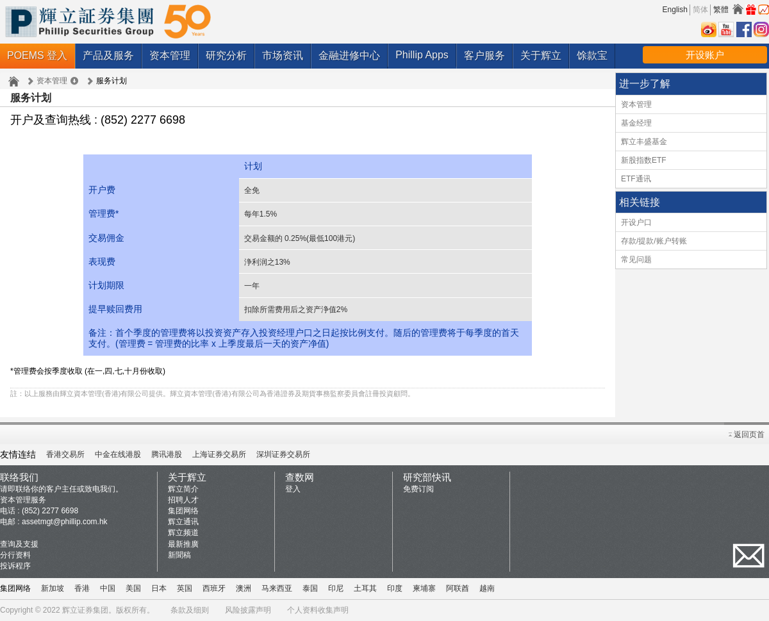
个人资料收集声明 (318, 610)
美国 (133, 588)
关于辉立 (540, 55)
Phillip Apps (422, 54)
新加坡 (52, 588)
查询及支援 (19, 544)
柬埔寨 (424, 588)
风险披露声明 (248, 610)
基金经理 (636, 123)
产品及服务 (108, 55)
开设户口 (636, 222)
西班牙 (214, 588)
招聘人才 (183, 499)
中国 (107, 588)
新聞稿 (179, 555)
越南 (487, 588)
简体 (700, 9)
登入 (293, 488)
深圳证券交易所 (283, 454)
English (675, 9)
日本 (159, 588)
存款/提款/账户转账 (654, 240)
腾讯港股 (166, 454)
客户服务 (484, 55)
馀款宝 (592, 55)
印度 (394, 588)
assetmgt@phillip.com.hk (65, 521)
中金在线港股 (118, 454)
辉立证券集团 (85, 610)
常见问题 (636, 259)
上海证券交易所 (219, 454)
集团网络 (183, 510)
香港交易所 (65, 454)
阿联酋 (457, 588)
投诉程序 (15, 565)
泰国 (310, 588)
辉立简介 (183, 488)
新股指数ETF (643, 160)
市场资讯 (282, 55)
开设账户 (705, 54)
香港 (82, 588)
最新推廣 (183, 544)
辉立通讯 (183, 521)
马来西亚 (276, 588)
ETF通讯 (636, 178)
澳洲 (243, 588)
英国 (184, 588)
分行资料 (15, 555)
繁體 (721, 9)
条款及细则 (189, 610)
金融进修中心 (349, 55)
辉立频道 (183, 532)
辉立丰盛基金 (644, 141)
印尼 (335, 588)
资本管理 (169, 55)
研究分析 (226, 55)
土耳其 (365, 588)
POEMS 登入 (37, 55)
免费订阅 (418, 488)
